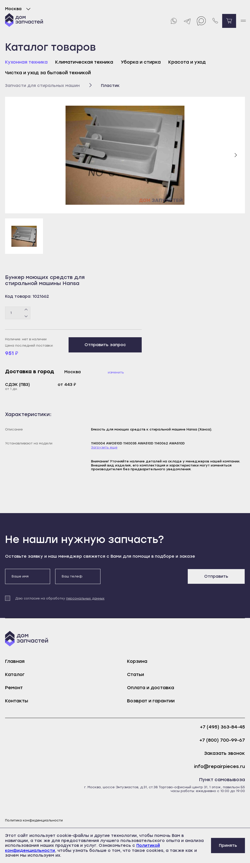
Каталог (15, 674)
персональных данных (85, 598)
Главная (15, 661)
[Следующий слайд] (235, 155)
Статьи (135, 674)
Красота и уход (187, 62)
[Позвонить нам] (215, 21)
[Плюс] (26, 309)
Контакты (16, 701)
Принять (228, 845)
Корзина (137, 661)
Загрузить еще (104, 447)
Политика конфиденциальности (34, 820)
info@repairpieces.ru (219, 766)
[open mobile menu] (243, 21)
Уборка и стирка (141, 62)
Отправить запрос (105, 344)
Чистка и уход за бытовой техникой (48, 73)
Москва (19, 9)
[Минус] (26, 316)
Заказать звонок (224, 753)
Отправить (216, 576)
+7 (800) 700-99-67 (222, 740)
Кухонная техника (26, 62)
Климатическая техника (84, 62)
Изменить (116, 372)
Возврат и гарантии (151, 701)
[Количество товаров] (17, 313)
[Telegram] (187, 21)
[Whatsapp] (173, 21)
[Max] (201, 21)
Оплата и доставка (150, 687)
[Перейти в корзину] (229, 21)
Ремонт (14, 687)
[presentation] (144, 579)
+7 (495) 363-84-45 (222, 727)
